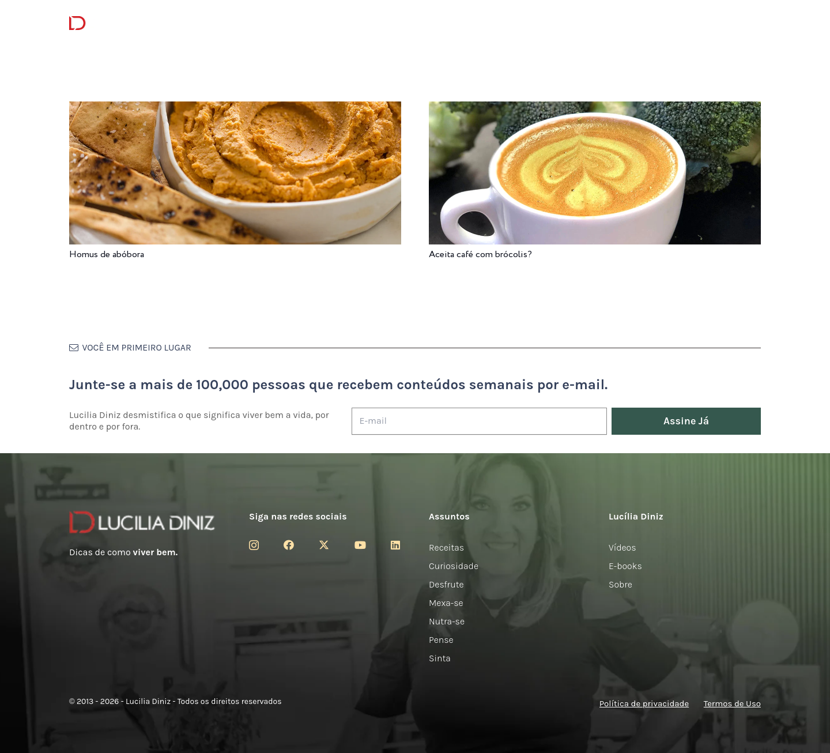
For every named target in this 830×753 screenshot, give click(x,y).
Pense (441, 639)
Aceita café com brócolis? (480, 254)
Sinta (440, 658)
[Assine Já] (686, 421)
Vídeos (622, 547)
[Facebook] (289, 545)
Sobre (620, 584)
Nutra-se (447, 621)
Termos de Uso (732, 703)
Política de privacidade (644, 703)
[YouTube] (360, 545)
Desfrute (446, 584)
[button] (754, 23)
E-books (625, 565)
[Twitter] (324, 545)
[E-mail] (479, 421)
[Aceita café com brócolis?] (595, 109)
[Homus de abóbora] (235, 109)
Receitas (446, 547)
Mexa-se (446, 602)
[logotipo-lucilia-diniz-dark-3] (116, 23)
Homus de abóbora (106, 254)
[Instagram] (254, 545)
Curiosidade (453, 565)
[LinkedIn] (395, 545)
